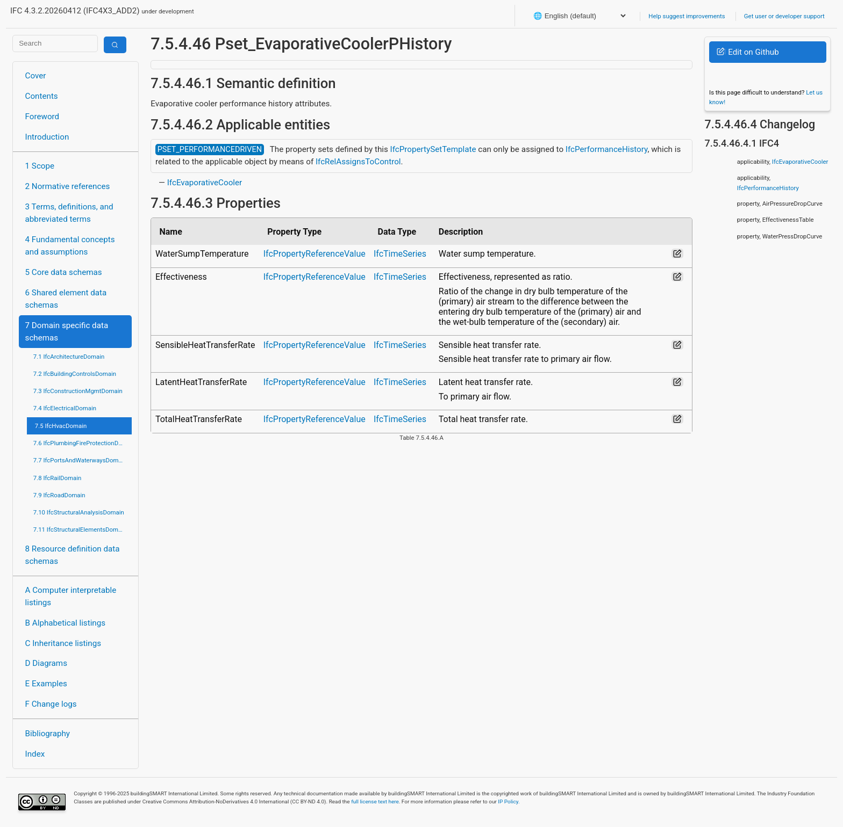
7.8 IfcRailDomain (57, 478)
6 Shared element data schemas (66, 299)
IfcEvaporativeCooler (204, 182)
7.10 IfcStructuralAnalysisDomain (78, 512)
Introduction (47, 137)
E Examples (46, 683)
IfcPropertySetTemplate (433, 149)
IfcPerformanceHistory (607, 149)
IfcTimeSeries (400, 254)
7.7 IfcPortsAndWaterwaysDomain (80, 460)
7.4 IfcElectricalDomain (64, 408)
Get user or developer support (784, 16)
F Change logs (51, 704)
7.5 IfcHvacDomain (61, 426)
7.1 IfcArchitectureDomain (68, 356)
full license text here (375, 801)
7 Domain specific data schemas (67, 332)
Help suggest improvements (686, 16)
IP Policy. (508, 801)
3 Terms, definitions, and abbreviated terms (69, 213)
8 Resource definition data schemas (72, 555)
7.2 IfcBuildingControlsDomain (74, 374)
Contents (41, 96)
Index (35, 754)
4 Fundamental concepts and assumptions (70, 246)
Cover (35, 76)
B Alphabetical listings (65, 623)
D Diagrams (46, 663)
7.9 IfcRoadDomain (59, 495)
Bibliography (47, 733)
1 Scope (40, 166)
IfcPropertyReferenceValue (314, 254)
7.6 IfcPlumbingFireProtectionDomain (82, 443)
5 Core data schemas (63, 272)
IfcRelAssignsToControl (358, 161)
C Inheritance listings (63, 643)
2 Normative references (67, 186)
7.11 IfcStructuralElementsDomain (80, 529)
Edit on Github (747, 52)
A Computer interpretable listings (71, 596)
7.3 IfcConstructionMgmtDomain (78, 391)
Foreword (42, 116)
